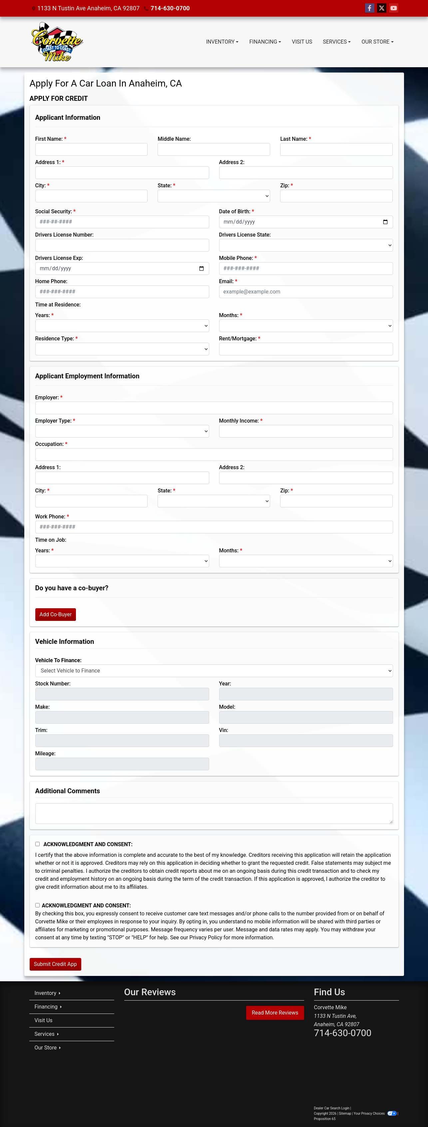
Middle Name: (174, 139)
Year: (225, 683)
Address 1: (48, 162)
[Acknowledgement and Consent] (37, 844)
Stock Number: (53, 683)
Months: (229, 315)
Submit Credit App (55, 964)
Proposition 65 (325, 1119)
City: (40, 185)
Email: (226, 281)
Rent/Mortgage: (238, 338)
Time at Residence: (58, 304)
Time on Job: (50, 540)
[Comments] (214, 813)
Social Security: (53, 211)
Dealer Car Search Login (332, 1108)
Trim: (41, 730)
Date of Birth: (234, 211)
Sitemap (345, 1113)
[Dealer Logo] (57, 42)
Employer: (47, 397)
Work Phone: (50, 516)
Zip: (284, 185)
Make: (42, 707)
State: (165, 185)
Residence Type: (54, 338)
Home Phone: (51, 281)
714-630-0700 (170, 8)
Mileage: (45, 753)
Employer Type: (53, 421)
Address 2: (231, 162)
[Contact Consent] (37, 905)
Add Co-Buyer (56, 614)
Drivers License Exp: (59, 258)
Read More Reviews (275, 1013)
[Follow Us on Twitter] (381, 8)
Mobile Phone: (236, 258)
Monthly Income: (239, 421)
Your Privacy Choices (375, 1113)
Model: (227, 707)
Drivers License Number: (64, 235)
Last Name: (293, 139)
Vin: (223, 730)
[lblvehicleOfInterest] (214, 670)
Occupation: (49, 444)
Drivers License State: (245, 235)
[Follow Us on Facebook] (369, 8)
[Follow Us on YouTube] (393, 8)
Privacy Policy (206, 937)
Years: (42, 315)
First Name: (49, 139)
